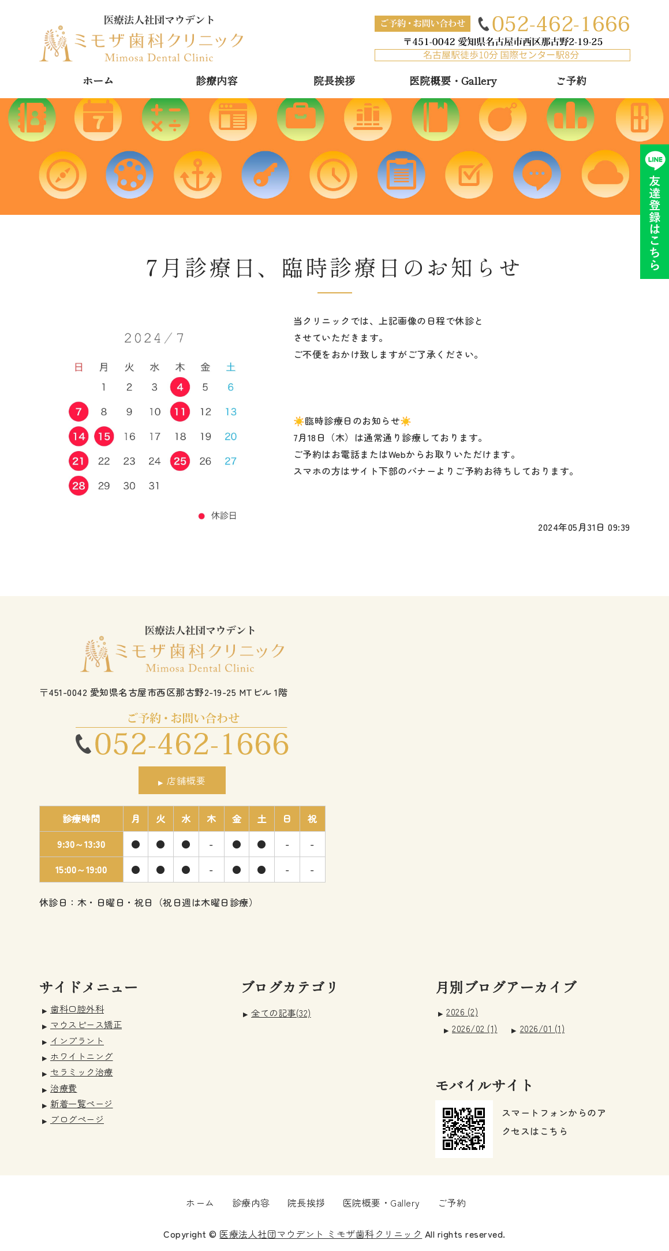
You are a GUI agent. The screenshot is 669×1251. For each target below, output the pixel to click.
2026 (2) (462, 1011)
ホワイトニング (81, 1055)
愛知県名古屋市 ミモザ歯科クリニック (141, 38)
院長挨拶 (334, 80)
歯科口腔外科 (77, 1008)
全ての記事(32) (281, 1013)
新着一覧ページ (81, 1103)
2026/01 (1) (542, 1028)
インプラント (77, 1040)
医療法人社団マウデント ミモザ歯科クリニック (320, 1234)
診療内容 (216, 80)
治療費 (63, 1087)
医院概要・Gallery (452, 80)
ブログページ (77, 1118)
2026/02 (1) (475, 1028)
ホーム (98, 80)
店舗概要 (186, 780)
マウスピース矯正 (86, 1024)
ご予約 (570, 80)
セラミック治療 (81, 1071)
